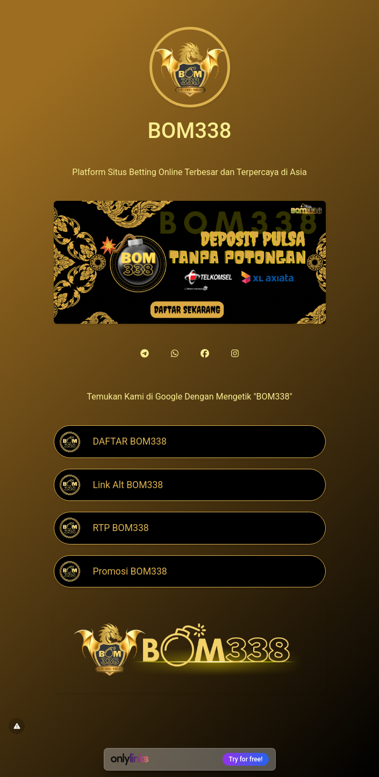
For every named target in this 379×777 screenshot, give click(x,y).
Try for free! (246, 759)
